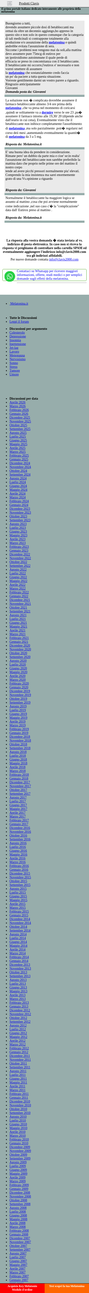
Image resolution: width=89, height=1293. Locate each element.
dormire (47, 112)
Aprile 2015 (17, 904)
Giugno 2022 (18, 577)
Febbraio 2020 (19, 683)
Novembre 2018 (20, 740)
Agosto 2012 (18, 1025)
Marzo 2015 (17, 907)
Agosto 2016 (18, 843)
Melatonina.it (18, 303)
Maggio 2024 (18, 490)
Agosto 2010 (18, 1116)
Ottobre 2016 (18, 835)
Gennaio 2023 (18, 550)
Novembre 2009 (20, 1151)
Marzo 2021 (17, 634)
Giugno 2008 (18, 1215)
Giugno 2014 (18, 942)
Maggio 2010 (18, 1128)
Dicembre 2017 (19, 782)
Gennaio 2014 (18, 961)
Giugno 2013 (18, 987)
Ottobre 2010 (18, 1109)
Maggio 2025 (18, 444)
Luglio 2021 (17, 619)
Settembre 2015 (19, 885)
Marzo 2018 (17, 771)
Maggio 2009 (18, 1173)
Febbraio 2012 (19, 1048)
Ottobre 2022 (18, 562)
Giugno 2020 (18, 668)
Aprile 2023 (17, 539)
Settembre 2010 (19, 1113)
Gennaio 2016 (18, 869)
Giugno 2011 (18, 1078)
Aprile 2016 (17, 858)
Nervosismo (17, 359)
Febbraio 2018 (19, 775)
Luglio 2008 (17, 1211)
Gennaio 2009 (18, 1189)
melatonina (57, 42)
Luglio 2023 (17, 528)
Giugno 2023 (18, 531)
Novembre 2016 (20, 832)
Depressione (17, 336)
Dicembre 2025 (19, 417)
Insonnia (15, 340)
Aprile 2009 (17, 1177)
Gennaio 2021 (18, 642)
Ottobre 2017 (18, 790)
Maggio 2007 (18, 1265)
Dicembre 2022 (19, 554)
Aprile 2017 (17, 813)
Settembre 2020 (19, 657)
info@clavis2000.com (64, 259)
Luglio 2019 (17, 710)
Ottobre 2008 (18, 1200)
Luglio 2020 (17, 664)
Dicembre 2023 (19, 509)
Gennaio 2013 (18, 1006)
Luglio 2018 (17, 756)
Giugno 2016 (18, 851)
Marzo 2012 (17, 1044)
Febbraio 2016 (19, 866)
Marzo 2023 (17, 543)
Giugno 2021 (18, 623)
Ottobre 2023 (18, 516)
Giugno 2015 (18, 896)
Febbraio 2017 (19, 820)
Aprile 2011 (17, 1086)
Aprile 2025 (17, 448)
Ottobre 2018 (18, 744)
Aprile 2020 (17, 676)
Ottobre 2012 (18, 1018)
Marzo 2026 (17, 406)
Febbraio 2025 (19, 455)
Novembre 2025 (20, 421)
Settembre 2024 (19, 474)
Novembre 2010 (20, 1105)
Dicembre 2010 (19, 1101)
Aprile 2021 (17, 630)
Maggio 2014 (18, 945)
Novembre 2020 (20, 649)
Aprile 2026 (17, 402)
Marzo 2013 (17, 999)
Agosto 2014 (18, 934)
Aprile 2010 (17, 1132)
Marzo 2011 (17, 1090)
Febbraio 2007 (19, 1276)
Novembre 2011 (20, 1059)
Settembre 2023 (19, 520)
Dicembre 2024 (19, 463)
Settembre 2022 (19, 566)
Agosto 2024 (18, 478)
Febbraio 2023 (19, 547)
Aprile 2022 (17, 585)
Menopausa (17, 355)
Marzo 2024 (17, 497)
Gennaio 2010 (18, 1143)
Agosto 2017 (18, 797)
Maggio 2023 (18, 535)
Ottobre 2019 (18, 699)
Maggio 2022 (18, 581)
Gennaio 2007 (18, 1280)
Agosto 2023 (18, 524)
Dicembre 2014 (19, 919)
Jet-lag (13, 348)
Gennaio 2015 (18, 915)
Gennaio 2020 (18, 687)
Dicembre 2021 (19, 600)
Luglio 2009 (17, 1166)
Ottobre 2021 (18, 607)
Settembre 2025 (19, 429)
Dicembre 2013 (19, 964)
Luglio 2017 (17, 801)
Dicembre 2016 (19, 828)
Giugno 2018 (18, 759)
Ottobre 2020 (18, 653)
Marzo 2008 (17, 1227)
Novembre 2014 (20, 923)
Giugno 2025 (18, 440)
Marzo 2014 (17, 953)
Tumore (14, 370)
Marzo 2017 (17, 816)
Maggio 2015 (18, 900)
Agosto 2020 (18, 661)
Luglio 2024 (17, 482)
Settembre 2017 (19, 794)
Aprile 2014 (17, 949)
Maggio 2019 (18, 718)
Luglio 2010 (17, 1120)
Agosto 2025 (18, 433)
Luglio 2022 (17, 573)
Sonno (13, 363)
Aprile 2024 (17, 493)
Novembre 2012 (20, 1014)
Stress (13, 367)
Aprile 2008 (17, 1223)
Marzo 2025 (17, 452)
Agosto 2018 (18, 752)
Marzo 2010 (17, 1135)
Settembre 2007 (19, 1249)
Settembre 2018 (19, 748)
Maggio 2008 (18, 1219)
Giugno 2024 (18, 486)
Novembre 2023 (20, 512)
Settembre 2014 (19, 930)
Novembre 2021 (20, 604)
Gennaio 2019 (18, 733)
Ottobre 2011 (18, 1063)
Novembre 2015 (20, 877)
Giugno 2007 (18, 1261)
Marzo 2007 (17, 1272)
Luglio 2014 (17, 938)
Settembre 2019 (19, 702)
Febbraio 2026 (19, 410)
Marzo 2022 (17, 588)
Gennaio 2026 (18, 414)
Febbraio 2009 (19, 1185)
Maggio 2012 (18, 1037)
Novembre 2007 (20, 1242)
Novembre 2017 (20, 786)
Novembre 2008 (20, 1196)
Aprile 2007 (17, 1268)
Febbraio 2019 (19, 729)
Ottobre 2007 (18, 1246)
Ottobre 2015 (18, 881)
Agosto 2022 (18, 569)
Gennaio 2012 (18, 1052)
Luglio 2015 (17, 892)
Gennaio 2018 (18, 778)
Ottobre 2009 (18, 1154)
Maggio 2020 (18, 672)
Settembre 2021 (19, 611)
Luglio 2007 (17, 1257)
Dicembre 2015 (19, 873)
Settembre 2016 (19, 839)
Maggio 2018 (18, 763)
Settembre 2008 (19, 1204)
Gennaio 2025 (18, 459)
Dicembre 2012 (19, 1010)
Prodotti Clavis (29, 3)
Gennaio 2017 (18, 824)
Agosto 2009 (18, 1162)
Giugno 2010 (18, 1124)
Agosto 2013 (18, 980)
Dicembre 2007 (19, 1238)
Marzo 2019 (17, 725)
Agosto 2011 (17, 1071)
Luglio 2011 (17, 1075)
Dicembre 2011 (19, 1056)
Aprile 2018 (17, 767)
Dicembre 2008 (19, 1192)
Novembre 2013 (20, 968)
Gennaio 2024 (18, 505)
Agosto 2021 (18, 615)
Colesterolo (17, 332)
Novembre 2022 (20, 558)
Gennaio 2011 (18, 1097)
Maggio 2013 (18, 991)
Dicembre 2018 (19, 737)
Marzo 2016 (17, 862)
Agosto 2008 (18, 1208)
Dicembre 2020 (19, 645)
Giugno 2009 (18, 1170)
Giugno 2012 (18, 1033)
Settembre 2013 (19, 976)
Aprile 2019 (17, 721)
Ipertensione (17, 344)
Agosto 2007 (18, 1253)
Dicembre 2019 (19, 691)
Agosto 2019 (18, 706)
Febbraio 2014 (19, 957)
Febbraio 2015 (19, 911)
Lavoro (14, 351)
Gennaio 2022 (18, 596)
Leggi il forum (19, 321)
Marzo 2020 (17, 680)
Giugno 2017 (18, 805)
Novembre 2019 (20, 695)
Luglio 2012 (17, 1029)
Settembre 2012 (19, 1021)
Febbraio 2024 (19, 501)
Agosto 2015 (18, 888)
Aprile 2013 (17, 995)
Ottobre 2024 (18, 471)
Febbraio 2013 (19, 1002)
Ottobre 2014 (18, 926)
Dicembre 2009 (19, 1147)
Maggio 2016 (18, 854)
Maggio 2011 (18, 1082)
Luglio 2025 (17, 436)
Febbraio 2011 (19, 1094)
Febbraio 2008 (19, 1230)
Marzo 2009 (17, 1181)
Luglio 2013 (17, 983)
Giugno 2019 (18, 714)
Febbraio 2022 (19, 592)
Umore (14, 374)
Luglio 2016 (17, 847)
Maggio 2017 (18, 809)
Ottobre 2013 (18, 972)
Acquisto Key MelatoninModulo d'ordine (22, 1287)
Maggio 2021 (18, 626)
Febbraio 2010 (19, 1139)
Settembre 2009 (19, 1158)
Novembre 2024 (20, 467)
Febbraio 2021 (19, 638)
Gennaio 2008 (18, 1234)
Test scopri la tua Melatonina (66, 1286)
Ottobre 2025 (18, 425)
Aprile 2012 (17, 1040)
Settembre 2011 (19, 1067)
